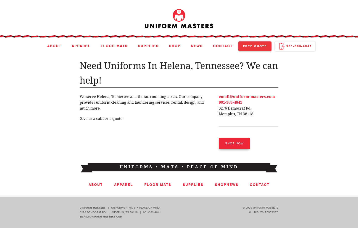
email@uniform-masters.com (247, 96)
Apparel (81, 46)
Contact (223, 46)
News (197, 46)
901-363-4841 (299, 46)
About (54, 46)
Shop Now (234, 143)
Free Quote (255, 46)
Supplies (148, 46)
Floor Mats (114, 46)
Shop (175, 46)
